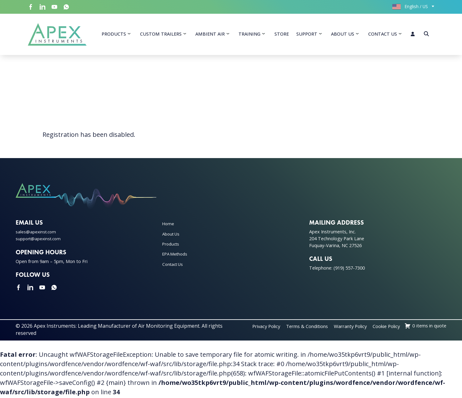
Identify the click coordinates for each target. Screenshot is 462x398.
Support (306, 34)
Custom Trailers (161, 34)
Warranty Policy (391, 327)
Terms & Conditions (343, 327)
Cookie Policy (430, 327)
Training (249, 34)
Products (114, 34)
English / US (410, 6)
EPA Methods (176, 255)
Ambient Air (210, 34)
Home (168, 225)
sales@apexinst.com (37, 233)
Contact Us (382, 34)
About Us (342, 34)
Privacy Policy (298, 327)
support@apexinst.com (40, 240)
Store (281, 34)
